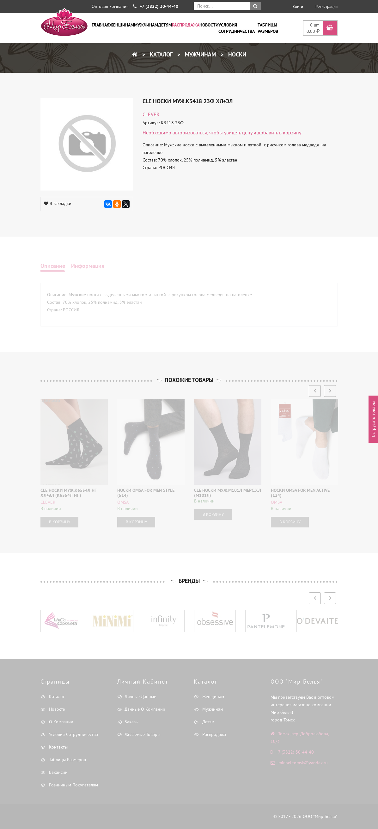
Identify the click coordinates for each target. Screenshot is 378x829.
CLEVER (151, 114)
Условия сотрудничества (236, 28)
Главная (100, 25)
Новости (208, 25)
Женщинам (121, 25)
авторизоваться (190, 132)
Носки (236, 54)
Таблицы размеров (268, 28)
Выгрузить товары (373, 419)
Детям (165, 25)
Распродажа (185, 25)
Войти (297, 6)
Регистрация (326, 6)
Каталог (160, 54)
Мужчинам (146, 25)
